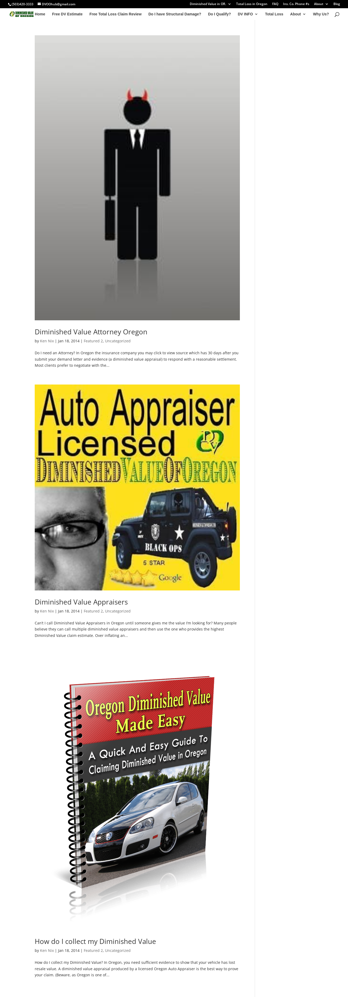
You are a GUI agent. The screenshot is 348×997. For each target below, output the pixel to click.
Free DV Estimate (67, 14)
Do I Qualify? (219, 14)
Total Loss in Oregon (251, 4)
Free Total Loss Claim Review (115, 14)
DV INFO (245, 14)
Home (40, 14)
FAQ (275, 4)
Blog (336, 4)
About (318, 4)
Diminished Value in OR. (208, 4)
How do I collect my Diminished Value (95, 941)
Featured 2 (93, 340)
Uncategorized (118, 340)
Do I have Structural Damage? (174, 14)
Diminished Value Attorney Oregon (91, 331)
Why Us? (321, 14)
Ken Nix (47, 340)
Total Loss (274, 14)
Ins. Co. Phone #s (296, 4)
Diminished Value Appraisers (81, 602)
